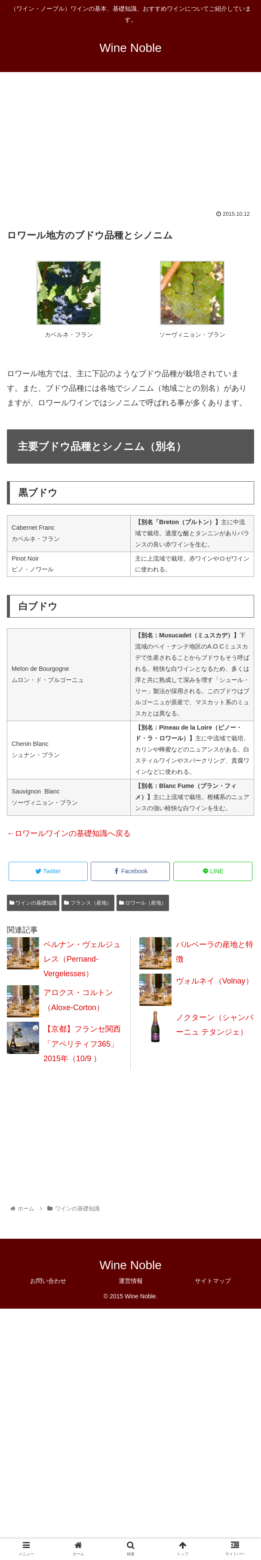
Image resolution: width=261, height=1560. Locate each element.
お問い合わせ (48, 1280)
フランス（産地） (87, 903)
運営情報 (131, 1280)
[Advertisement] (130, 147)
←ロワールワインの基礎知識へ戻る (69, 833)
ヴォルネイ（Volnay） (214, 981)
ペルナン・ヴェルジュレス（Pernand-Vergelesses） (82, 959)
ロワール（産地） (142, 903)
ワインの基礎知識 (33, 903)
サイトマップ (213, 1280)
